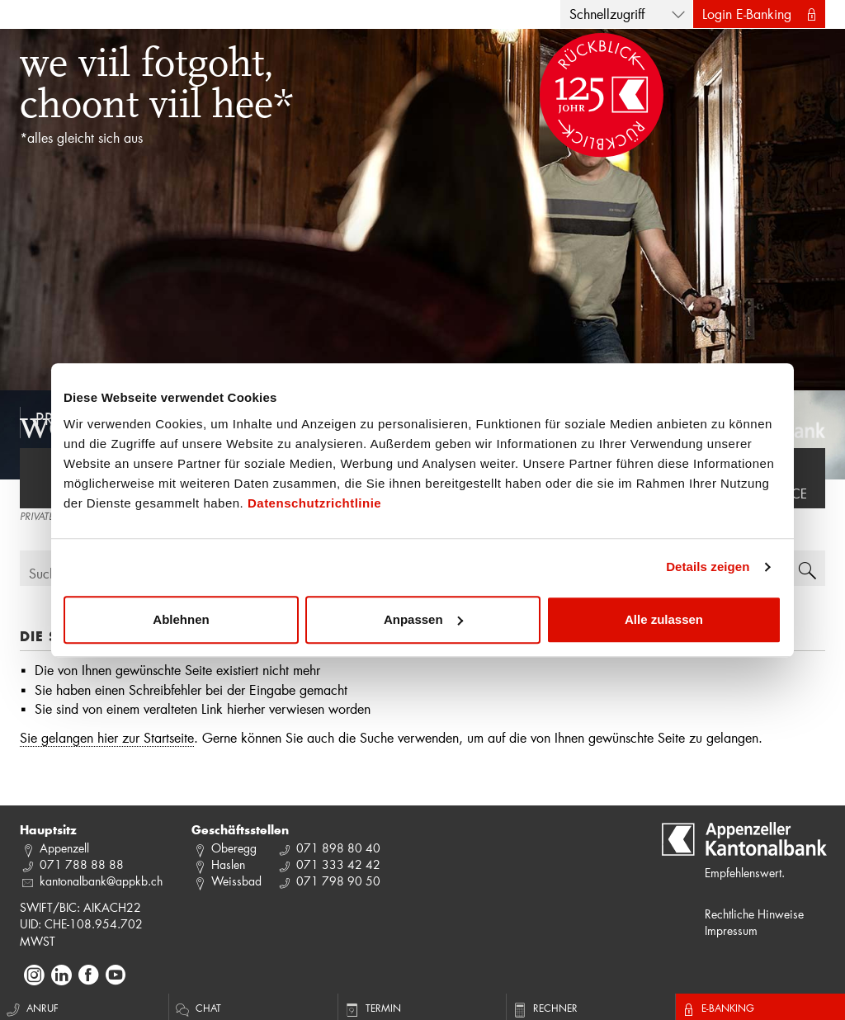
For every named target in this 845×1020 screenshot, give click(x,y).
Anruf (31, 1007)
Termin (371, 1007)
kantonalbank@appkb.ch (101, 881)
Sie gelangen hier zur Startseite (107, 737)
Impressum (731, 930)
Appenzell (64, 848)
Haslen (228, 864)
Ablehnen (181, 619)
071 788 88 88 (82, 864)
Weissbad (236, 881)
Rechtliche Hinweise (754, 914)
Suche (46, 573)
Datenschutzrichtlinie (314, 503)
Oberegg (234, 848)
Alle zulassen (664, 619)
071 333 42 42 (338, 864)
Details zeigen (707, 567)
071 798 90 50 (338, 881)
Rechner (544, 1007)
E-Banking (717, 1007)
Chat (197, 1007)
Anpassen (423, 619)
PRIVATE (37, 517)
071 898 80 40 (338, 848)
